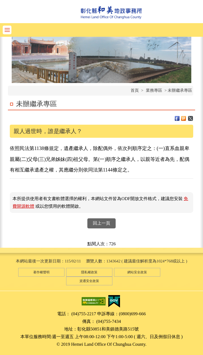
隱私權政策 (89, 272)
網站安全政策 (137, 272)
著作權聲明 (41, 272)
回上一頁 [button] (101, 223)
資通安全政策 (89, 281)
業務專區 (154, 90)
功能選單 (7, 30)
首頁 (135, 90)
